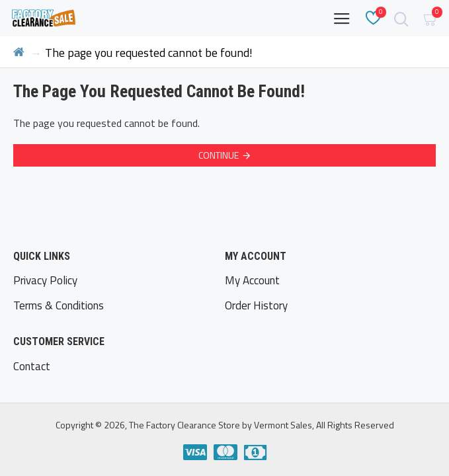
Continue (218, 155)
